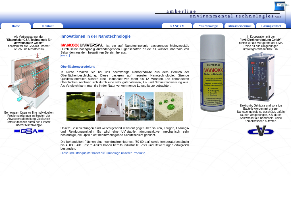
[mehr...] (65, 55)
